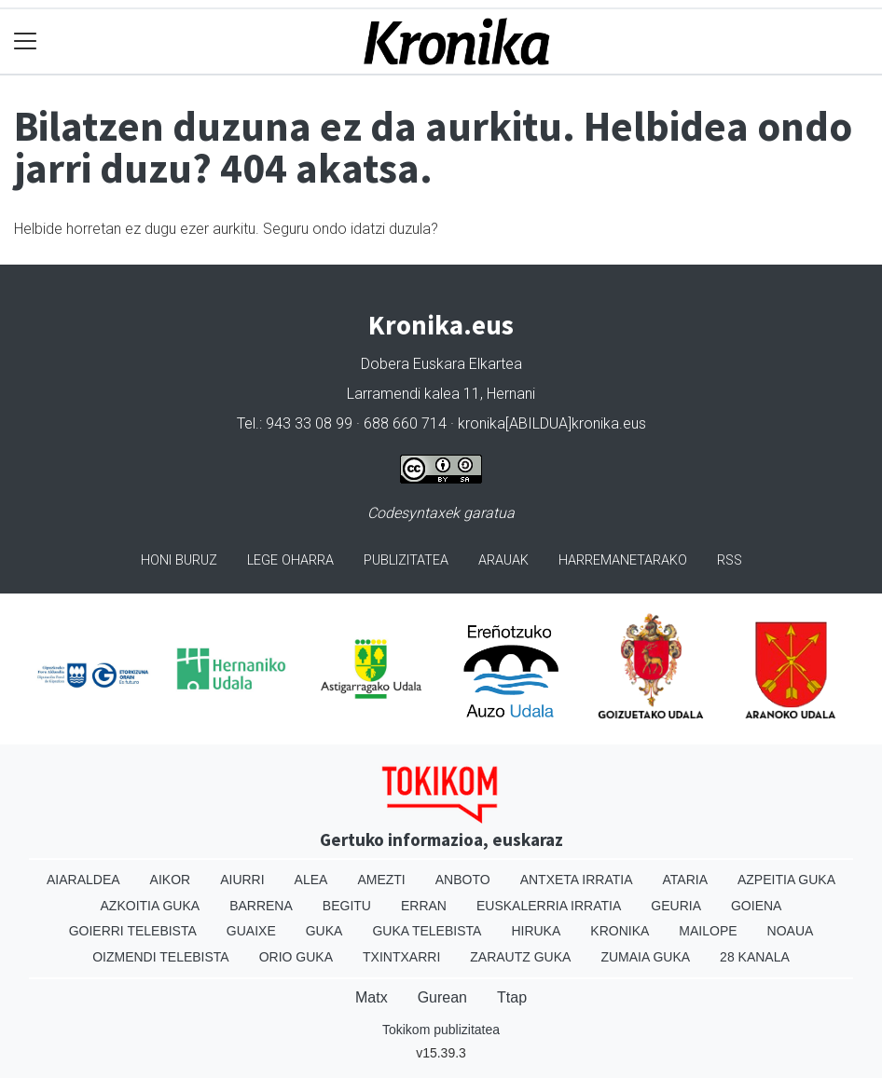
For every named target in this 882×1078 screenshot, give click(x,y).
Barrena (261, 905)
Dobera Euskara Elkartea (441, 364)
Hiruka (535, 930)
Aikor (170, 879)
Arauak (503, 560)
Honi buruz (179, 560)
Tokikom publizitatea (441, 1029)
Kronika (619, 930)
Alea (311, 879)
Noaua (790, 930)
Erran (424, 905)
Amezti (381, 879)
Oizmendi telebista (160, 956)
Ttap (512, 997)
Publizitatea (406, 560)
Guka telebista (426, 930)
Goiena (756, 905)
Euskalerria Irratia (548, 905)
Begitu (347, 905)
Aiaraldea (83, 879)
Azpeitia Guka (786, 879)
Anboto (462, 879)
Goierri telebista (133, 930)
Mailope (708, 930)
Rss (729, 560)
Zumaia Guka (645, 956)
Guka (324, 930)
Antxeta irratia (576, 879)
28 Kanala (755, 956)
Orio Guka (296, 956)
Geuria (676, 905)
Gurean (442, 997)
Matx (371, 997)
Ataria (685, 879)
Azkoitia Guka (150, 905)
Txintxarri (401, 956)
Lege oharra (290, 560)
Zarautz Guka (520, 956)
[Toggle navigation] (26, 41)
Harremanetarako (622, 560)
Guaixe (251, 930)
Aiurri (242, 879)
